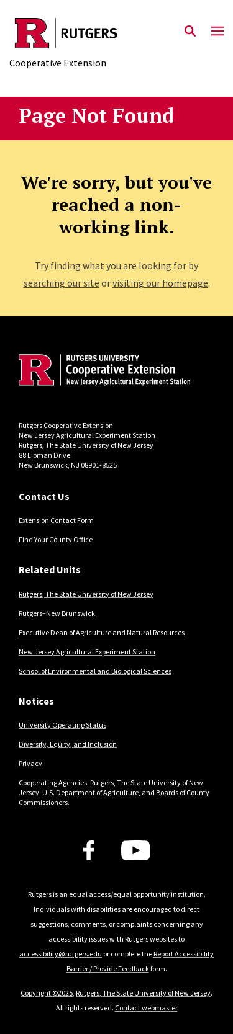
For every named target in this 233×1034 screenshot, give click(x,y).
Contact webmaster (146, 1007)
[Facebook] (88, 850)
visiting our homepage (160, 283)
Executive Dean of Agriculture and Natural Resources (102, 632)
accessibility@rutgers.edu (60, 953)
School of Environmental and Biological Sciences (95, 670)
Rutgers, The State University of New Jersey (86, 594)
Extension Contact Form (56, 520)
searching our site (61, 283)
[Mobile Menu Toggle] (217, 31)
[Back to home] (102, 371)
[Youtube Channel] (135, 850)
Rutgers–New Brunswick (57, 613)
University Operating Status (62, 724)
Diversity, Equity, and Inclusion (68, 744)
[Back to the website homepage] (66, 33)
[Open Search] (190, 31)
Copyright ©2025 (47, 992)
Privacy (30, 763)
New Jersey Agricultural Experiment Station (87, 651)
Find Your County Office (56, 539)
